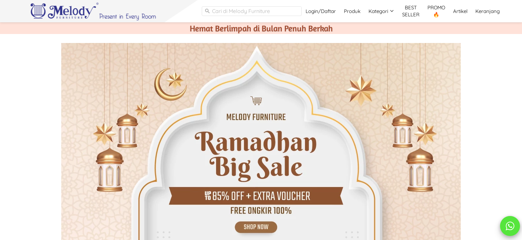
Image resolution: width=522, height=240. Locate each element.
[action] (510, 226)
